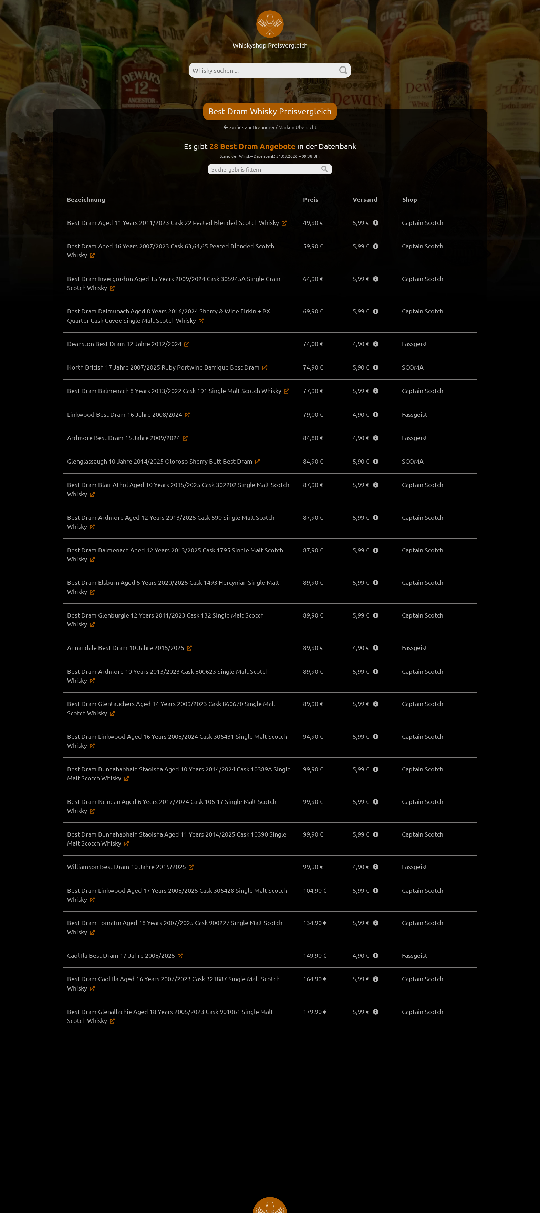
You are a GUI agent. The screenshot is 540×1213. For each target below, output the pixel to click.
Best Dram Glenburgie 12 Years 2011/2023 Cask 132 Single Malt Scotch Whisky (176, 620)
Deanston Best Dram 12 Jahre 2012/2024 (124, 345)
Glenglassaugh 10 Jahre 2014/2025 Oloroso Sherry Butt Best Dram (159, 464)
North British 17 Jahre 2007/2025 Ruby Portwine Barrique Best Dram (163, 369)
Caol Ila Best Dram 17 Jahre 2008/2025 (121, 956)
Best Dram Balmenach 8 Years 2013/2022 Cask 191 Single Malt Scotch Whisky (174, 393)
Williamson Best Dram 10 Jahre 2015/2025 (126, 866)
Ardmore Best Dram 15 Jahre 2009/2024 (123, 441)
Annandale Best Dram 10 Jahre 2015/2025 (125, 644)
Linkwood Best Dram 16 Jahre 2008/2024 (124, 417)
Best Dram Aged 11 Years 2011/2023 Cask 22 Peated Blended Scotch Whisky (173, 222)
